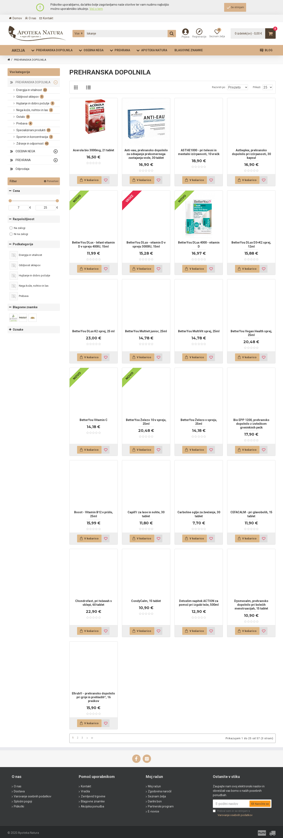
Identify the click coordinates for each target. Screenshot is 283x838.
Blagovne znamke (25, 307)
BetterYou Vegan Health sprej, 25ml (251, 333)
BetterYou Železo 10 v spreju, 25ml (146, 421)
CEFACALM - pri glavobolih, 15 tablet (251, 514)
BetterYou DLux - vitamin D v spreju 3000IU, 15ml (146, 244)
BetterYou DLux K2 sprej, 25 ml (93, 331)
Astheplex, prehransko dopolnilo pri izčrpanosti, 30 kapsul (251, 154)
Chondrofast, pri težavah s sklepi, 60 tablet (93, 602)
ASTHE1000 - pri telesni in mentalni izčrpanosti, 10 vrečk (199, 152)
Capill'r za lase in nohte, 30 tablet (146, 514)
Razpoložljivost (23, 219)
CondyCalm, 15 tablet (146, 601)
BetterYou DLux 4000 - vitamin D (199, 244)
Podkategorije (23, 244)
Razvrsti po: (223, 87)
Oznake (18, 329)
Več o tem (96, 8)
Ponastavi (52, 181)
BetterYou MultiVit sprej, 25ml (199, 331)
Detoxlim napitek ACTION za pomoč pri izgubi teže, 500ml (199, 602)
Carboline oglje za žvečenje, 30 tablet (198, 514)
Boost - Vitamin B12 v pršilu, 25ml (93, 514)
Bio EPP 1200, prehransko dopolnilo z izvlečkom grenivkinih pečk (251, 423)
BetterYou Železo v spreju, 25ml (199, 421)
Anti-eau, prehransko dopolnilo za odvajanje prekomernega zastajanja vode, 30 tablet (146, 154)
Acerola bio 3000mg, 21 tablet (93, 150)
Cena (16, 190)
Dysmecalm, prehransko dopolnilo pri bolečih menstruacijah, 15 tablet (251, 604)
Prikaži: (258, 87)
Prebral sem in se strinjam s (233, 812)
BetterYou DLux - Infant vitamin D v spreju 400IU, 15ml (93, 244)
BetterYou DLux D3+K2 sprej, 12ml (251, 244)
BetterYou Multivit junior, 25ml (146, 331)
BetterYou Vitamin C (93, 420)
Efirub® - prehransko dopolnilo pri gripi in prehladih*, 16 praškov (93, 697)
